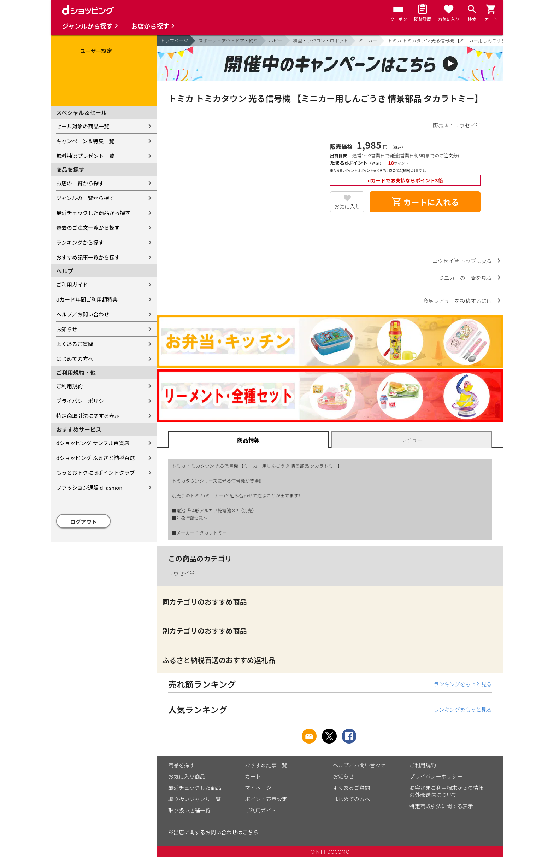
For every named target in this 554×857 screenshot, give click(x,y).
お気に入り (347, 206)
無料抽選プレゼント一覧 (85, 155)
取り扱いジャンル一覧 (194, 799)
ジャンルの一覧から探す (85, 198)
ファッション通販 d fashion (89, 487)
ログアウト (83, 521)
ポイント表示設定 (266, 799)
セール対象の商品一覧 (82, 126)
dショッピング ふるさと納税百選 (95, 457)
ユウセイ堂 (181, 573)
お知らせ (66, 329)
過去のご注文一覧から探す (88, 227)
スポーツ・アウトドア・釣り (228, 40)
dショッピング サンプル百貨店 (92, 443)
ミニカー (368, 40)
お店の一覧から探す (80, 183)
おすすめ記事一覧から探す (88, 257)
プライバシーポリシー (82, 400)
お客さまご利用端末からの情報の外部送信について (446, 791)
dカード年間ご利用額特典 (87, 299)
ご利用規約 (69, 386)
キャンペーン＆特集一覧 (85, 141)
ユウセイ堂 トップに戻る (462, 260)
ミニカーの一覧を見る (465, 277)
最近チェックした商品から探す (93, 212)
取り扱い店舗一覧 (189, 810)
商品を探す (181, 765)
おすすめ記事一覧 (266, 765)
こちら (250, 832)
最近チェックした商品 (194, 787)
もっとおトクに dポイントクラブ (95, 472)
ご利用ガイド (72, 284)
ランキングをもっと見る (463, 684)
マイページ (258, 787)
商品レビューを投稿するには (457, 300)
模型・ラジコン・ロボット (320, 40)
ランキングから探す (80, 242)
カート (253, 776)
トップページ (174, 40)
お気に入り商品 (186, 776)
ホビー (276, 40)
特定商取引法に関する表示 (88, 415)
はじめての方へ (74, 358)
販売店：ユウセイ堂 (457, 125)
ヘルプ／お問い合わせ (82, 314)
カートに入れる (425, 202)
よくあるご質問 (74, 344)
